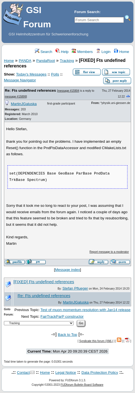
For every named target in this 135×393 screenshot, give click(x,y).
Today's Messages (31, 74)
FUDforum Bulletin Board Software (82, 384)
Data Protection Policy (99, 372)
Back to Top (67, 335)
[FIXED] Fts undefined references (43, 282)
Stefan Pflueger (75, 288)
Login (103, 52)
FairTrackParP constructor (62, 316)
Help (62, 52)
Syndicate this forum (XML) (96, 341)
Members (82, 52)
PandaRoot (45, 61)
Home (121, 52)
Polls (55, 74)
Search (43, 52)
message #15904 (68, 90)
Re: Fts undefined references (30, 90)
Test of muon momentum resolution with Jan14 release (85, 310)
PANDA (25, 61)
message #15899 (15, 96)
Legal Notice (65, 372)
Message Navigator (20, 80)
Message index (67, 270)
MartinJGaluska (24, 104)
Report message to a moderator (109, 251)
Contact (23, 372)
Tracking (67, 61)
